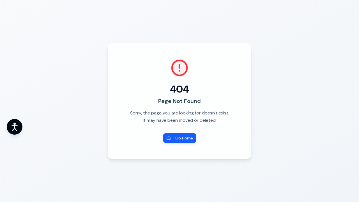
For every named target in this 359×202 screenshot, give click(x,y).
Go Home (179, 138)
